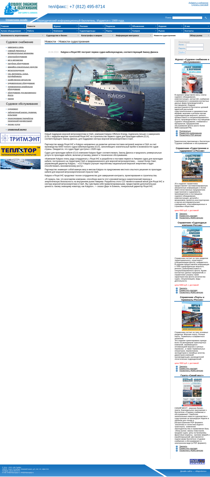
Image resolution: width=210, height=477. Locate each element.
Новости (31, 26)
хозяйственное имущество (19, 80)
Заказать (183, 214)
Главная (5, 26)
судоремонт (13, 109)
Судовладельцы (87, 31)
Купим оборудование (11, 31)
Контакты (189, 31)
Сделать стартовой (199, 5)
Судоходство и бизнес (56, 35)
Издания (162, 26)
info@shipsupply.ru (27, 472)
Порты (109, 31)
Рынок (161, 31)
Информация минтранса (127, 35)
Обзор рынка (196, 35)
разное (11, 99)
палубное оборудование (18, 63)
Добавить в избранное (198, 3)
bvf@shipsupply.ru (13, 472)
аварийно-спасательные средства (22, 67)
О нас (187, 26)
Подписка (110, 26)
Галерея (136, 31)
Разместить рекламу (188, 216)
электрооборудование (17, 57)
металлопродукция (16, 70)
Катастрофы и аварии (91, 35)
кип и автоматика (15, 60)
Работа (30, 31)
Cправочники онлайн (16, 20)
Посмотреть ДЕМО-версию (191, 218)
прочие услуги (14, 124)
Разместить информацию (190, 133)
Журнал (57, 26)
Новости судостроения (165, 35)
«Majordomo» (201, 471)
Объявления (138, 26)
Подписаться (185, 131)
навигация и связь (16, 47)
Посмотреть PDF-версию (190, 135)
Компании (58, 31)
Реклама (84, 26)
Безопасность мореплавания (15, 35)
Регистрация (184, 42)
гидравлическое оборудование (21, 83)
